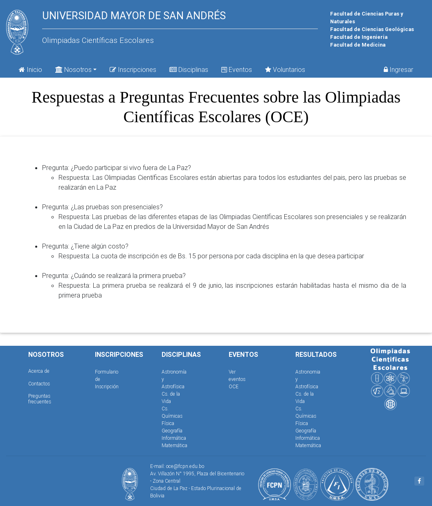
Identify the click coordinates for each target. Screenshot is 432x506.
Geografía (172, 431)
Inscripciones (133, 69)
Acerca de (39, 371)
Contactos (39, 384)
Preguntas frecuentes (39, 399)
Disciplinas (188, 69)
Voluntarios (285, 69)
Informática (174, 438)
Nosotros (73, 69)
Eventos (236, 69)
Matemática (174, 445)
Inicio (30, 69)
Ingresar (398, 69)
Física (168, 423)
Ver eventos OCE (237, 379)
